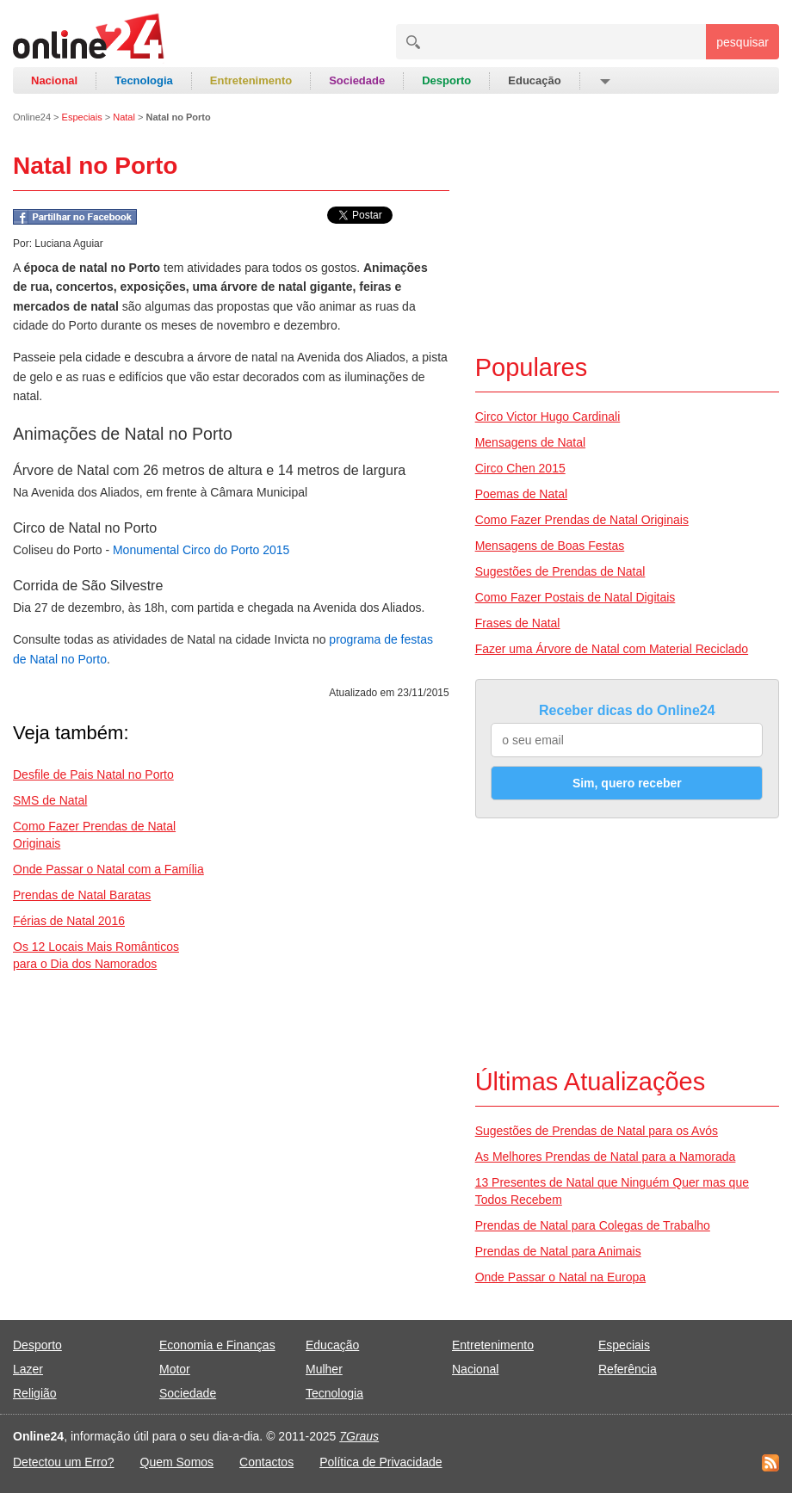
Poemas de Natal (521, 494)
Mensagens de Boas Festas (550, 545)
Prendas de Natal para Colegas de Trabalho (592, 1225)
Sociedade (357, 80)
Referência (627, 1369)
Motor (174, 1369)
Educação (534, 80)
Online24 (32, 117)
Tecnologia (143, 80)
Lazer (28, 1369)
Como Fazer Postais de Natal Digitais (575, 597)
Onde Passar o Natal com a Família (108, 869)
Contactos (266, 1462)
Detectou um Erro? (63, 1462)
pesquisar (742, 42)
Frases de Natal (517, 623)
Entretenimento (251, 80)
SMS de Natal (50, 800)
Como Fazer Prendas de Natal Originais (582, 520)
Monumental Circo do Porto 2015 (201, 550)
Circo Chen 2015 (520, 468)
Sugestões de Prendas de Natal (560, 571)
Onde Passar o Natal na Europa (560, 1277)
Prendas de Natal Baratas (82, 895)
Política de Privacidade (380, 1462)
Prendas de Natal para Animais (558, 1251)
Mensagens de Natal (530, 442)
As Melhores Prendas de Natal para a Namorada (605, 1156)
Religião (35, 1393)
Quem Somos (177, 1462)
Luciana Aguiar (68, 244)
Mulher (324, 1369)
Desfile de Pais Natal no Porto (93, 774)
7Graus (359, 1436)
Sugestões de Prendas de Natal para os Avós (596, 1131)
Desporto (446, 80)
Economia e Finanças (217, 1345)
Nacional (54, 80)
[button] (603, 80)
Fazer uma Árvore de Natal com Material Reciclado (611, 649)
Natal (124, 117)
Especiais (82, 117)
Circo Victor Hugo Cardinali (548, 416)
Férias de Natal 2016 (69, 921)
